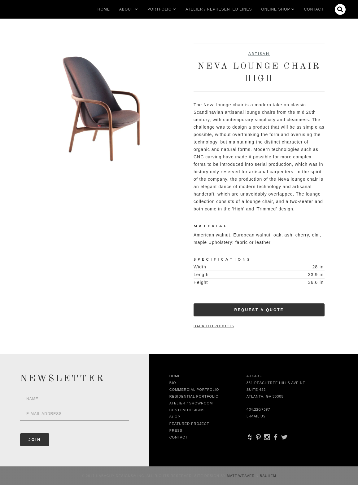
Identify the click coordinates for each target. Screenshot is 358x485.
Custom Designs (187, 410)
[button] (126, 9)
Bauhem (267, 476)
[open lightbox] (98, 108)
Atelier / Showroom (191, 403)
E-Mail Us (256, 416)
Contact (314, 9)
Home (104, 9)
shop (174, 417)
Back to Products (214, 326)
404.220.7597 (258, 409)
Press (175, 430)
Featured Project (189, 423)
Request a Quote (259, 310)
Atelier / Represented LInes (219, 9)
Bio (172, 383)
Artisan (259, 53)
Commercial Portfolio (194, 389)
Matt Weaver (241, 476)
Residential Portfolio (194, 396)
